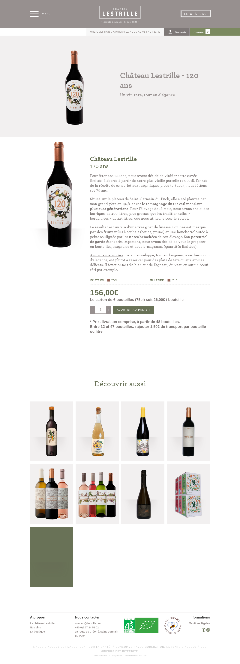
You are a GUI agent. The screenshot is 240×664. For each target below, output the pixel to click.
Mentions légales (199, 623)
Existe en (97, 280)
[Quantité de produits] (100, 310)
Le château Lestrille (42, 623)
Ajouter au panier (133, 309)
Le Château (195, 13)
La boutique (37, 631)
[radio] (112, 280)
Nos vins (35, 627)
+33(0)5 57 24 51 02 (87, 627)
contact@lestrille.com (88, 623)
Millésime (157, 280)
